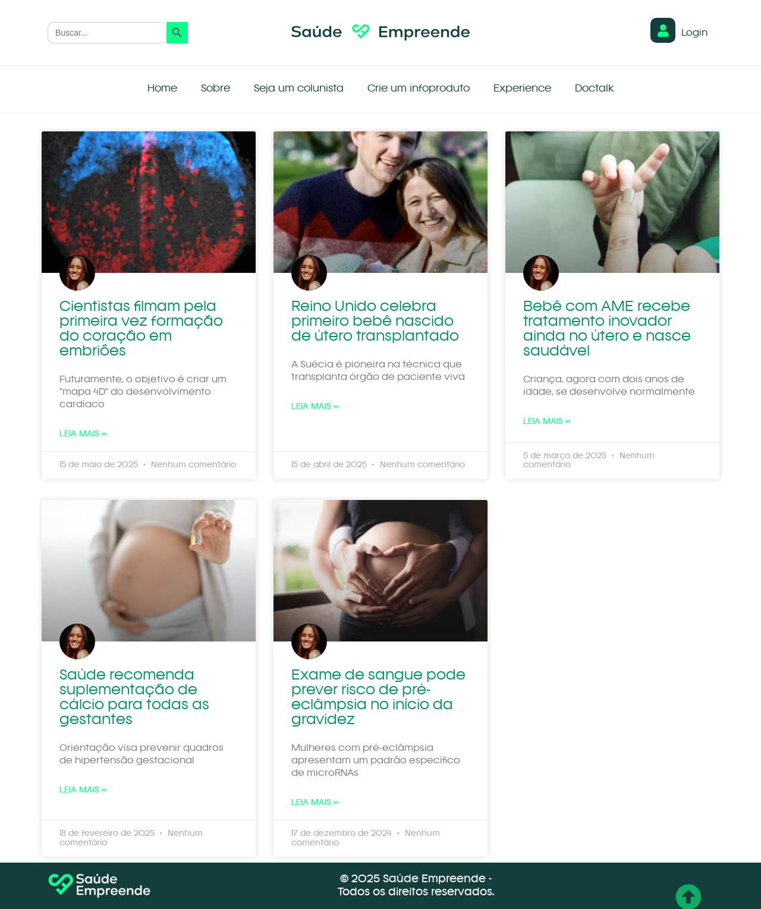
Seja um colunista (299, 88)
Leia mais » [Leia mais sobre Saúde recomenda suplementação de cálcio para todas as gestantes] (83, 790)
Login (694, 33)
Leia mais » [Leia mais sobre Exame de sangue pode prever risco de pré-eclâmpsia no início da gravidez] (315, 802)
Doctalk (594, 88)
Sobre (215, 88)
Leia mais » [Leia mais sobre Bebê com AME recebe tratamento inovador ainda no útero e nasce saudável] (547, 421)
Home (162, 88)
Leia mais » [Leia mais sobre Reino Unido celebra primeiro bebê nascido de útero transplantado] (315, 406)
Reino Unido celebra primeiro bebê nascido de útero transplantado (375, 322)
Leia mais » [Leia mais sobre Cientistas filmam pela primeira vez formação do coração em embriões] (83, 434)
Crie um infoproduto (418, 88)
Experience (522, 88)
